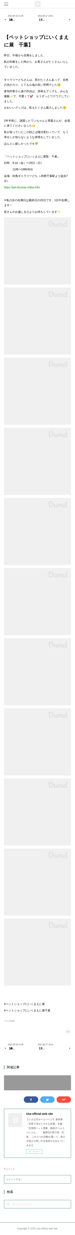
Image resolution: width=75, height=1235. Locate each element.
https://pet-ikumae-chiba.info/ (22, 187)
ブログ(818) (9, 1021)
